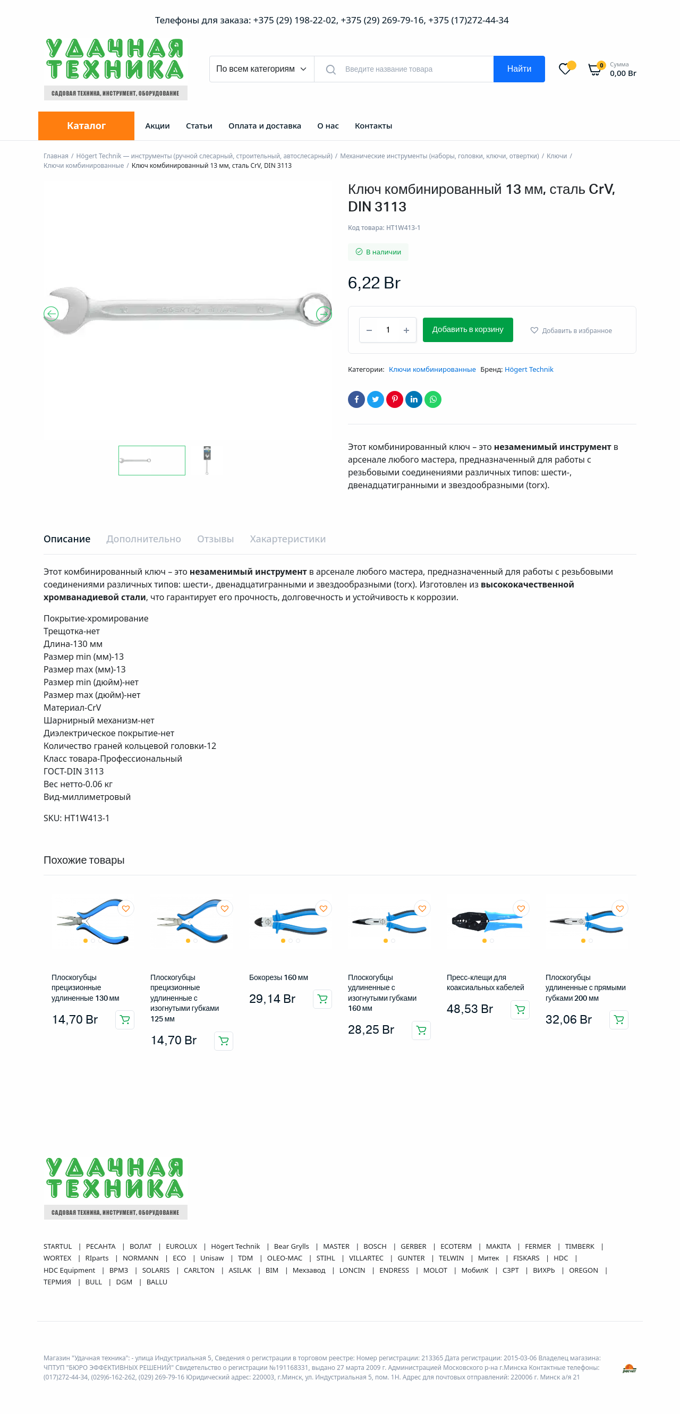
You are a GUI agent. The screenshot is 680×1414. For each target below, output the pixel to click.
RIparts (98, 1258)
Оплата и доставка (264, 125)
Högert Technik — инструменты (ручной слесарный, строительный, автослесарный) (204, 155)
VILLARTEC (367, 1258)
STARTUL (59, 1246)
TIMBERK (580, 1246)
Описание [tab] (67, 538)
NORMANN (141, 1258)
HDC (562, 1258)
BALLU (157, 1282)
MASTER (337, 1246)
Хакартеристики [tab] (288, 538)
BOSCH (375, 1246)
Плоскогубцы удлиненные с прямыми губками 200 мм (586, 988)
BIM (273, 1270)
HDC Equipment (70, 1270)
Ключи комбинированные (84, 165)
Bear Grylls (292, 1246)
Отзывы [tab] (215, 538)
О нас (328, 125)
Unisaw (213, 1258)
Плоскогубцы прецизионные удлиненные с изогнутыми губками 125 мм (184, 998)
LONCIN (353, 1270)
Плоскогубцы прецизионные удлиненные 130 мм (86, 988)
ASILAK (240, 1270)
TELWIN (452, 1258)
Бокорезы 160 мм (278, 978)
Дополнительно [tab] (143, 538)
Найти (519, 69)
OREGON (584, 1270)
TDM (246, 1258)
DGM (125, 1282)
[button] (583, 330)
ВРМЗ (119, 1270)
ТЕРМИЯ (58, 1282)
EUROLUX (182, 1246)
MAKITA (499, 1246)
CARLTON (200, 1270)
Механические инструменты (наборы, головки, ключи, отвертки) (439, 155)
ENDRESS (395, 1270)
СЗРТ (512, 1270)
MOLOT (436, 1270)
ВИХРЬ (545, 1270)
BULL (95, 1282)
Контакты (374, 125)
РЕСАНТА (101, 1246)
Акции (157, 125)
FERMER (538, 1246)
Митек (489, 1258)
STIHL (327, 1258)
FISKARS (527, 1258)
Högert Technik (529, 369)
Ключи (557, 155)
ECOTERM (456, 1246)
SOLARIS (157, 1270)
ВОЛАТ (142, 1246)
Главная (56, 155)
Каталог (86, 125)
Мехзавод (310, 1270)
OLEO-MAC (285, 1258)
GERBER (414, 1246)
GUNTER (412, 1258)
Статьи (199, 125)
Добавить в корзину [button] (124, 1020)
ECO (180, 1258)
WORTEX (58, 1258)
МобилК (475, 1270)
